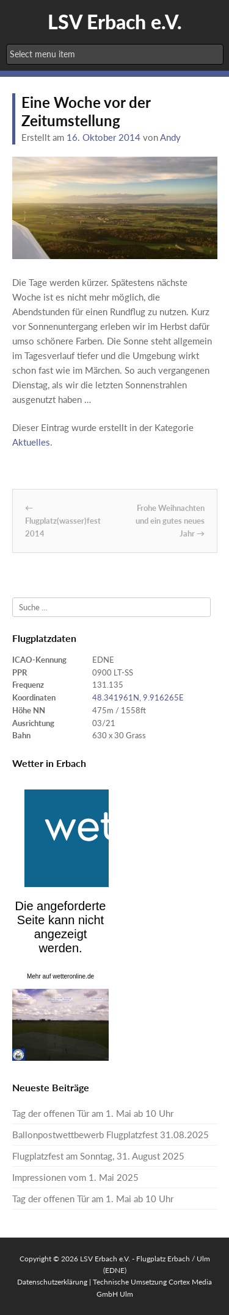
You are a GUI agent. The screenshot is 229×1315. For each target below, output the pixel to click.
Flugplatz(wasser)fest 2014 (63, 520)
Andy (170, 137)
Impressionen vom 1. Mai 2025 (75, 1177)
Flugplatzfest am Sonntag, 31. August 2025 (98, 1155)
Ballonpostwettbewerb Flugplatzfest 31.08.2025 (110, 1134)
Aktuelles (31, 442)
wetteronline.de (73, 976)
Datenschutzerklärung (52, 1281)
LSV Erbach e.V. (115, 22)
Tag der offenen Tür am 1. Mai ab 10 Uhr (92, 1113)
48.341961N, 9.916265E (138, 697)
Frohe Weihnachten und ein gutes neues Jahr (170, 520)
